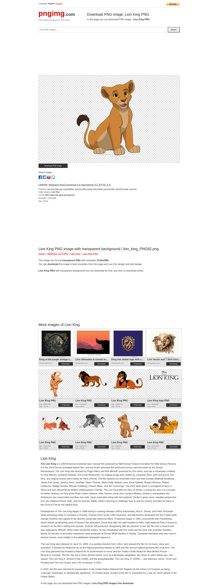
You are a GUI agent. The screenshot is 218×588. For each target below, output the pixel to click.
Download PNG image (53, 166)
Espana (59, 3)
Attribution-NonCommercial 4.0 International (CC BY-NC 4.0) (79, 185)
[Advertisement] (109, 55)
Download (65, 364)
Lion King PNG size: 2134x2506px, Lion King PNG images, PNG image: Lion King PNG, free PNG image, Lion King (92, 189)
